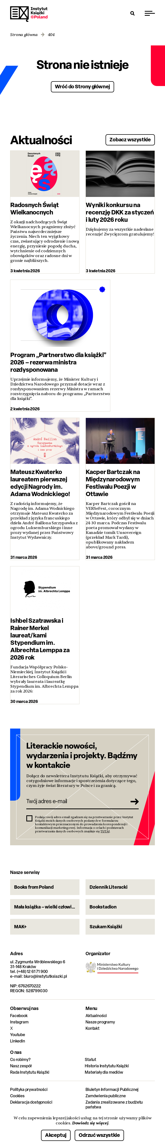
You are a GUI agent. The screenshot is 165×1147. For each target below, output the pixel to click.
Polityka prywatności (29, 1089)
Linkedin (17, 1041)
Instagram (19, 1022)
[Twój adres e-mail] (75, 801)
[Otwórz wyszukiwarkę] (132, 13)
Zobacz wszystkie (130, 139)
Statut (90, 1059)
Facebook (19, 1015)
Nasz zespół (21, 1066)
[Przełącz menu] (149, 13)
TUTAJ (105, 831)
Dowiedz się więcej (90, 1123)
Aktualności (96, 1015)
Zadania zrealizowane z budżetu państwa (114, 1104)
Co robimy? (20, 1059)
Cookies (17, 1095)
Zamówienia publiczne (106, 1095)
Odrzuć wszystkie (99, 1135)
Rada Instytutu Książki (29, 1072)
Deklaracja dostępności (31, 1102)
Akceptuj (56, 1135)
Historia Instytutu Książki (107, 1066)
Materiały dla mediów (104, 1072)
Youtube (17, 1034)
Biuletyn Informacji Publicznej (112, 1089)
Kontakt (92, 1028)
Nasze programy (100, 1022)
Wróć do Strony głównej (82, 86)
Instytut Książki (29, 14)
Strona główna (24, 34)
